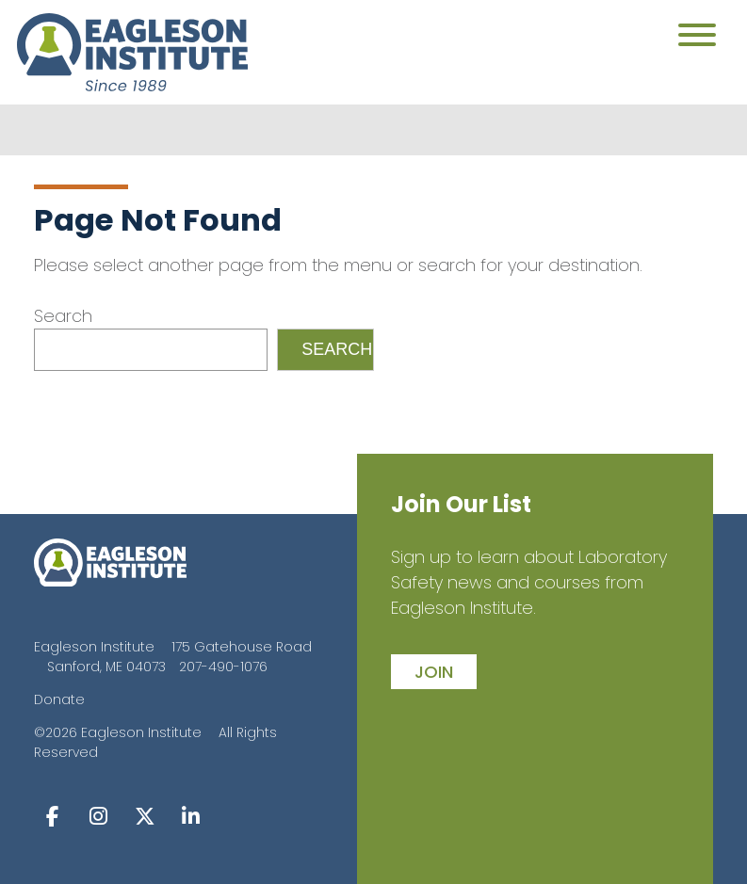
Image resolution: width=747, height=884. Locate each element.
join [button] (433, 671)
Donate (59, 699)
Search (63, 316)
